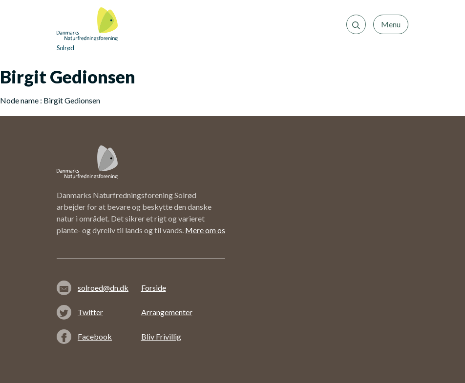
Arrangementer (166, 312)
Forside (153, 287)
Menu (391, 24)
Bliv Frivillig (161, 336)
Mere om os (205, 230)
